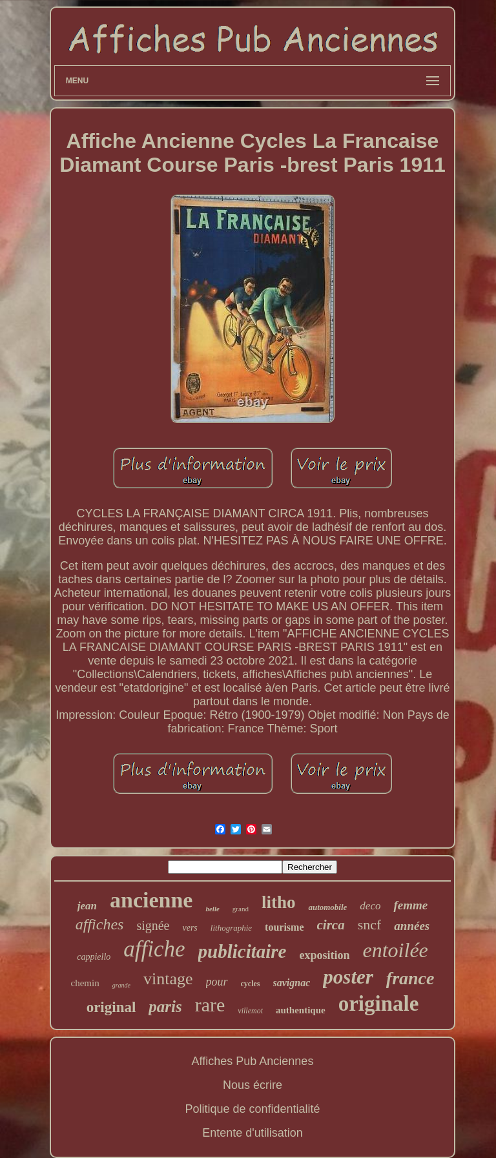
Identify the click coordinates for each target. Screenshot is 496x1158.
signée (152, 925)
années (411, 926)
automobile (327, 907)
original (111, 1007)
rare (210, 1004)
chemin (85, 983)
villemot (250, 1010)
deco (370, 906)
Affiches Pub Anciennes (253, 1061)
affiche (154, 949)
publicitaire (242, 951)
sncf (370, 924)
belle (212, 909)
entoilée (395, 950)
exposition (325, 955)
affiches (100, 924)
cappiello (93, 957)
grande (121, 985)
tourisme (284, 927)
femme (410, 905)
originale (378, 1003)
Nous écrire (252, 1085)
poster (348, 977)
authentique (301, 1010)
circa (331, 925)
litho (279, 902)
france (410, 978)
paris (165, 1006)
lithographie (231, 928)
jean (87, 906)
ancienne (151, 900)
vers (189, 928)
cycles (250, 983)
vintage (168, 978)
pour (217, 981)
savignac (292, 982)
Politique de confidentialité (252, 1108)
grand (240, 909)
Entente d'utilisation (252, 1132)
